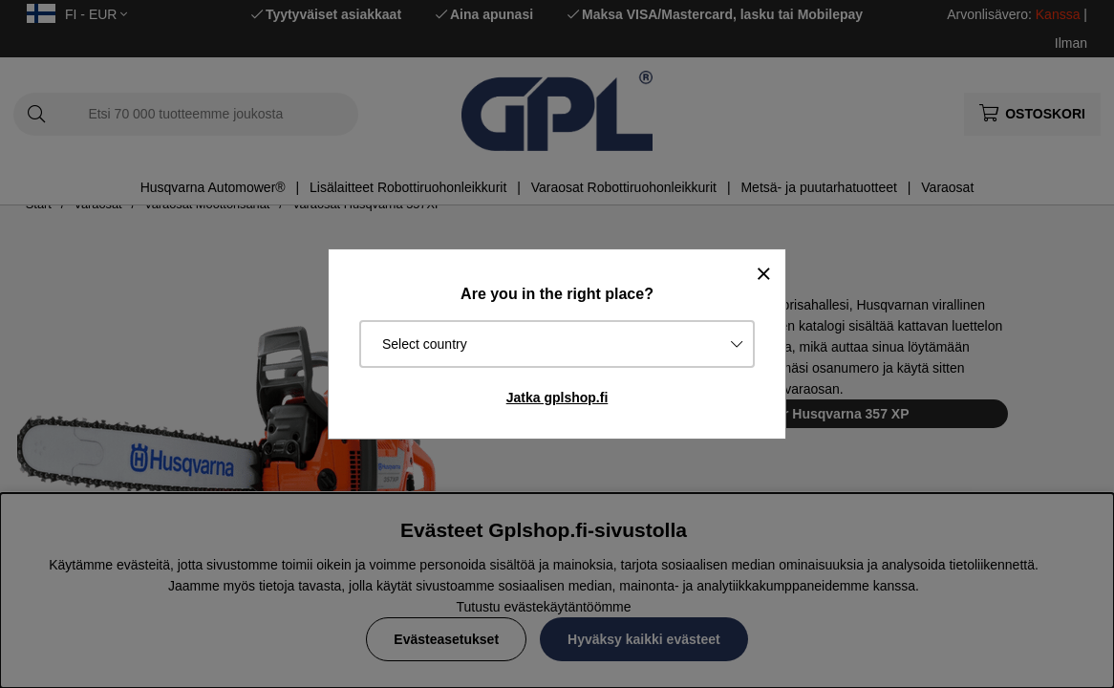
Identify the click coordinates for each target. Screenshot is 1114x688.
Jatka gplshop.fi (557, 397)
